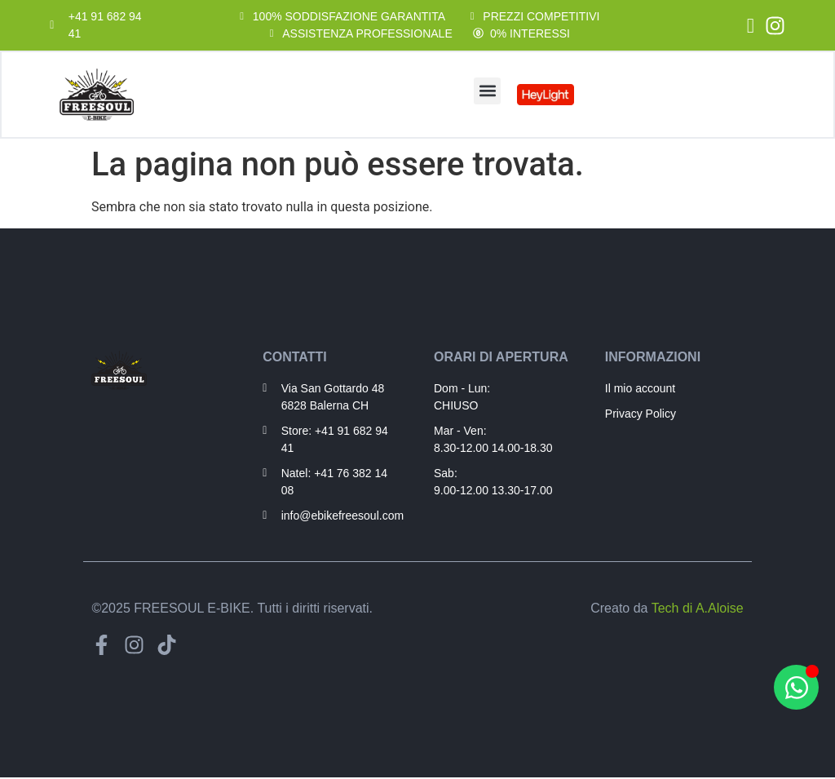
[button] (487, 90)
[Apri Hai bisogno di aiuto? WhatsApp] (796, 687)
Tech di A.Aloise (698, 610)
